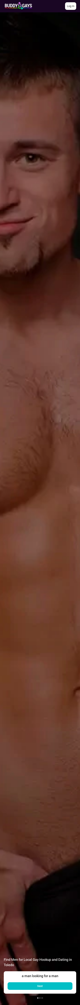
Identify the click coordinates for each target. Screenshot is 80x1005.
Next (40, 986)
